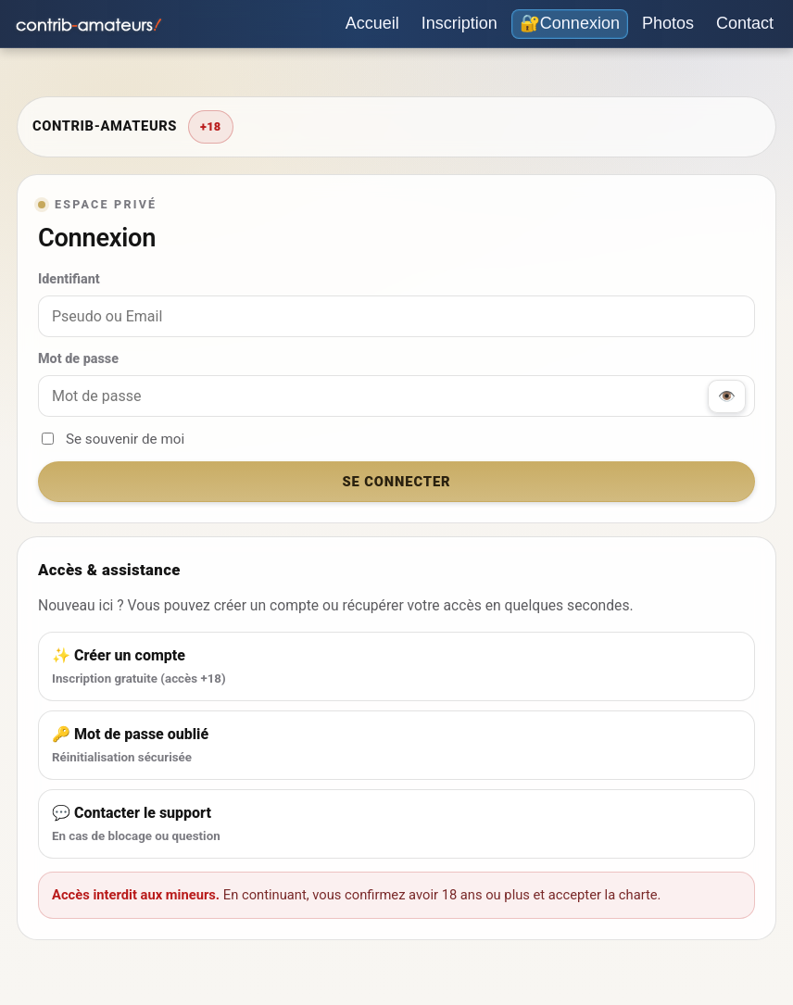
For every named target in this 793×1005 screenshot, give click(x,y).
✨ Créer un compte (396, 668)
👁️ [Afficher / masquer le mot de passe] (727, 396)
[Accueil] (372, 24)
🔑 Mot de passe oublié (396, 746)
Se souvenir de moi (113, 439)
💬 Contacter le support (396, 825)
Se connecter (396, 481)
